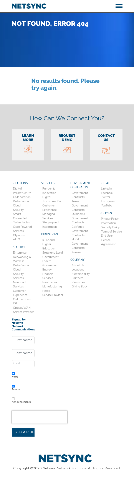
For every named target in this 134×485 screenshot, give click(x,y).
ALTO (16, 239)
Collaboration (22, 197)
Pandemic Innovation (49, 191)
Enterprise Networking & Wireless (22, 257)
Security (18, 210)
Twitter (105, 197)
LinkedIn (106, 188)
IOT (15, 303)
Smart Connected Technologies (21, 218)
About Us (78, 265)
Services (18, 278)
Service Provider (23, 312)
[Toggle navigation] (121, 5)
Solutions (20, 183)
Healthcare (49, 282)
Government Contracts (80, 185)
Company (77, 260)
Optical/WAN (22, 308)
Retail (46, 291)
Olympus (19, 235)
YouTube (106, 205)
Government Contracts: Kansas (80, 248)
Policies (106, 213)
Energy (47, 269)
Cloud (17, 205)
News (15, 376)
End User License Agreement (108, 240)
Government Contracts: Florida (80, 235)
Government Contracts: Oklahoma (80, 210)
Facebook (107, 193)
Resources (78, 282)
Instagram (107, 201)
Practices (19, 247)
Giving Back (79, 286)
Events (16, 389)
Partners (77, 278)
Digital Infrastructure (22, 191)
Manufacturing (52, 286)
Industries (49, 234)
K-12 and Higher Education (49, 244)
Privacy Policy (110, 219)
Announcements (21, 402)
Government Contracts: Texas (80, 197)
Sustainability (81, 274)
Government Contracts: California (80, 222)
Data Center (21, 201)
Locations (78, 269)
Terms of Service (111, 231)
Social (105, 183)
